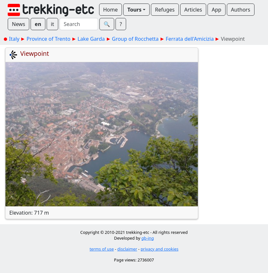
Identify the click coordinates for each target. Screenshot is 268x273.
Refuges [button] (165, 9)
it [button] (52, 24)
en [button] (38, 24)
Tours (134, 9)
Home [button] (110, 9)
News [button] (18, 24)
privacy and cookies (160, 249)
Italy (14, 38)
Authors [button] (240, 9)
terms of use (101, 249)
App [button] (216, 9)
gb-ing (147, 238)
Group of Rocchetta (135, 38)
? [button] (121, 24)
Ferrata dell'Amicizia (190, 38)
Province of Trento (48, 38)
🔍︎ (107, 24)
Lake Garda (91, 38)
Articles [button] (193, 9)
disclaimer (127, 249)
